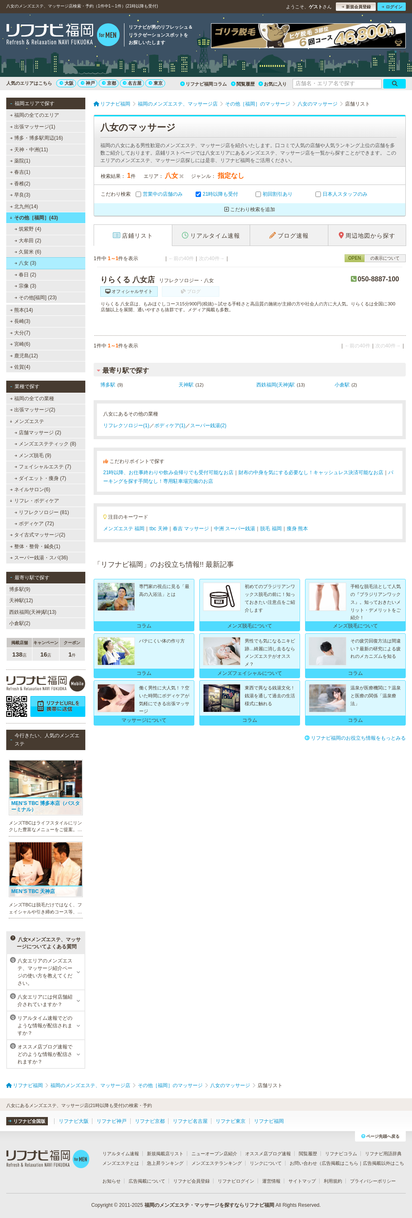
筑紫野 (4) (28, 229)
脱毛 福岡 (270, 528)
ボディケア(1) (170, 425)
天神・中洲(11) (29, 150)
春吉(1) (20, 172)
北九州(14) (24, 206)
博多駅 (107, 385)
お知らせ (111, 1181)
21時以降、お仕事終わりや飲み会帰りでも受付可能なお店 (168, 472)
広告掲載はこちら (340, 1163)
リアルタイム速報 (120, 1153)
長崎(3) (20, 321)
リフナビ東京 (231, 1121)
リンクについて (266, 1163)
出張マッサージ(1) (32, 127)
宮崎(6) (20, 344)
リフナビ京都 (150, 1121)
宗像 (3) (25, 286)
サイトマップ (302, 1181)
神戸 (88, 83)
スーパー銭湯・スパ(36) (39, 558)
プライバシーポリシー (373, 1181)
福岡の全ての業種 (32, 398)
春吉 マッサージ (191, 528)
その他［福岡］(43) (34, 218)
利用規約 (333, 1181)
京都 (109, 83)
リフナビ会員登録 (191, 1181)
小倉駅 (342, 385)
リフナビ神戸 (112, 1121)
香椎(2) (20, 184)
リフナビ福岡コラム (203, 83)
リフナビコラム (341, 1153)
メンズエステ (27, 421)
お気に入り (272, 83)
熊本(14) (21, 310)
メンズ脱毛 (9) (33, 455)
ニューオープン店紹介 (214, 1153)
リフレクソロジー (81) (42, 512)
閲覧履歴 (243, 83)
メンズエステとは (120, 1163)
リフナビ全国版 (26, 1121)
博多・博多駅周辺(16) (36, 138)
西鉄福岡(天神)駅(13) (32, 612)
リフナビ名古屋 (190, 1121)
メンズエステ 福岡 (123, 528)
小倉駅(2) (19, 623)
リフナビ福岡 (269, 1121)
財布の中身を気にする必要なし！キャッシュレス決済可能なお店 (310, 472)
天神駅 (186, 385)
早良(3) (20, 195)
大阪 (67, 83)
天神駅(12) (21, 600)
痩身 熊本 (297, 528)
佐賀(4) (20, 367)
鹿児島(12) (24, 356)
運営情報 (271, 1181)
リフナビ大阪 (74, 1121)
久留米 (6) (28, 252)
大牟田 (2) (28, 241)
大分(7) (20, 333)
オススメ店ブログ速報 (268, 1153)
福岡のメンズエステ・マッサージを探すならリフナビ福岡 (209, 1205)
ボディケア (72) (34, 524)
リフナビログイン (236, 1181)
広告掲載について (147, 1181)
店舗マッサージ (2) (38, 433)
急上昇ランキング (165, 1163)
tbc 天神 (158, 528)
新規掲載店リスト (165, 1153)
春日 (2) (25, 275)
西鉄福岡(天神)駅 (275, 385)
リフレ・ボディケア (34, 501)
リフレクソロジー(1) (126, 425)
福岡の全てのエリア (34, 115)
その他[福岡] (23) (36, 297)
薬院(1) (20, 161)
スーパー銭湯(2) (208, 425)
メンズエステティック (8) (45, 444)
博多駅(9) (19, 589)
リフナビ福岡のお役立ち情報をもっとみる (355, 738)
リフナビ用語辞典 (383, 1153)
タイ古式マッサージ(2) (37, 535)
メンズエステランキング (216, 1163)
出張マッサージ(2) (32, 410)
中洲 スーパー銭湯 (234, 528)
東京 (156, 83)
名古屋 (132, 83)
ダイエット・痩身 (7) (40, 478)
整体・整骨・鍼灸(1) (35, 546)
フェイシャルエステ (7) (43, 467)
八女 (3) (25, 263)
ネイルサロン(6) (30, 489)
